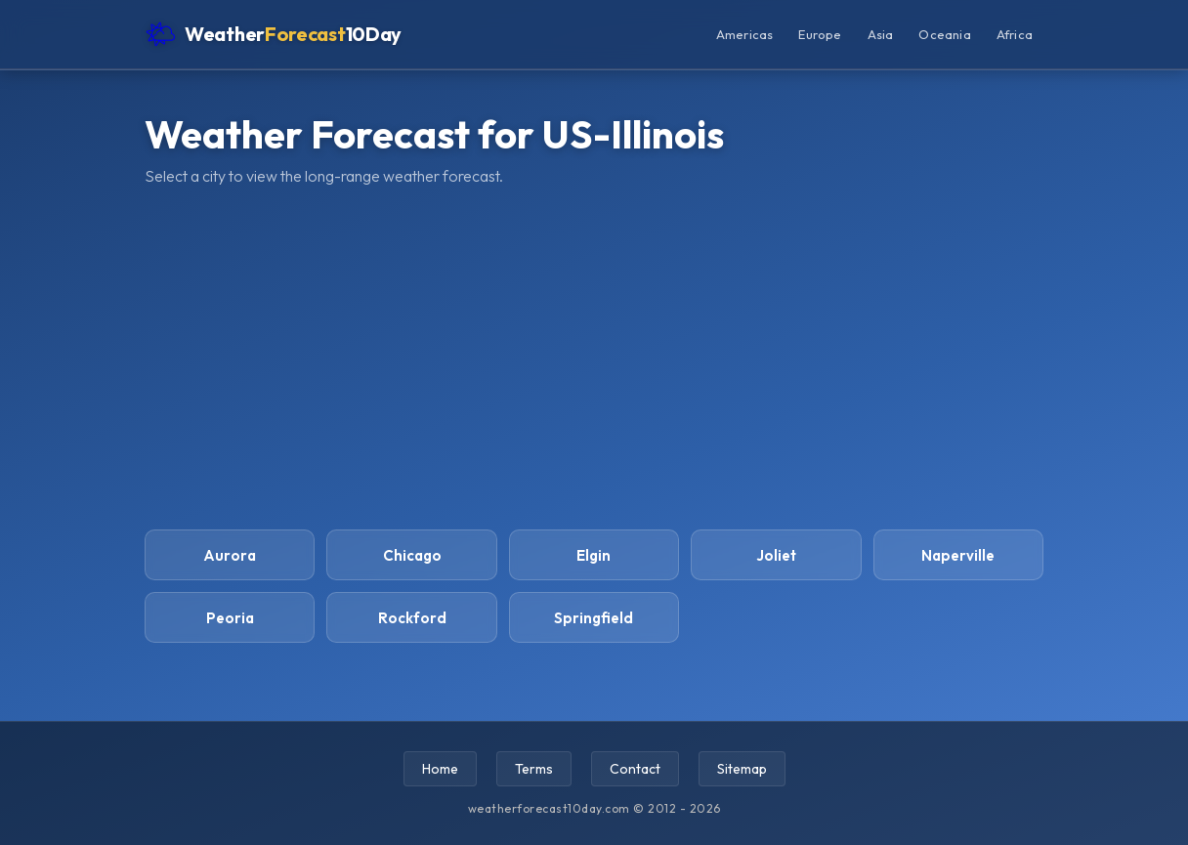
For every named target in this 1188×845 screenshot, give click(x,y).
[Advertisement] (594, 357)
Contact (635, 769)
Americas (745, 34)
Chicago (412, 555)
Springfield (593, 618)
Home (440, 769)
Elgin (593, 555)
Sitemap (742, 769)
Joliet (776, 555)
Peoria (230, 618)
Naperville (958, 555)
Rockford (412, 618)
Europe (819, 34)
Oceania (944, 34)
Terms (534, 769)
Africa (1015, 34)
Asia (881, 34)
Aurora (229, 555)
